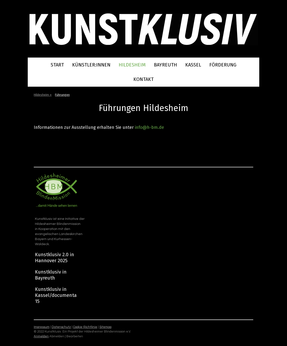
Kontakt (143, 79)
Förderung (222, 65)
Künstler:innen (91, 65)
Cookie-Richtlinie (85, 327)
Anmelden (41, 336)
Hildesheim (132, 65)
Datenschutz (61, 327)
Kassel (193, 65)
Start (57, 65)
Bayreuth (165, 65)
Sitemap (105, 327)
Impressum (41, 327)
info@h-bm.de (149, 127)
